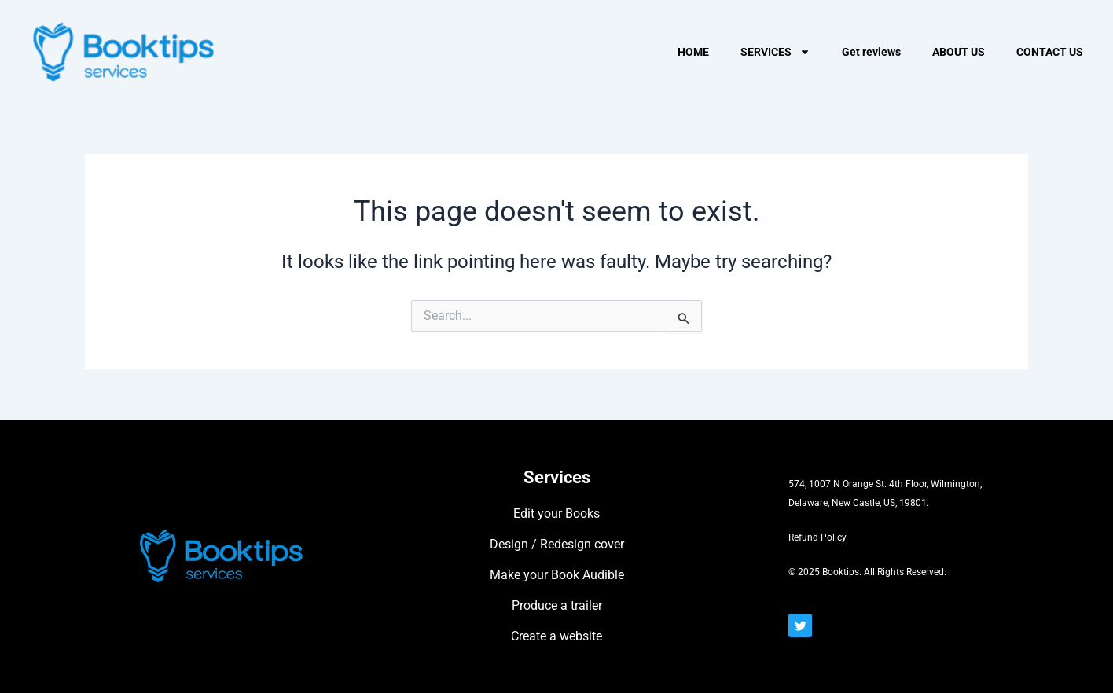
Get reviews (871, 52)
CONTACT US (1049, 52)
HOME (693, 52)
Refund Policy (817, 537)
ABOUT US (958, 52)
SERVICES (775, 51)
